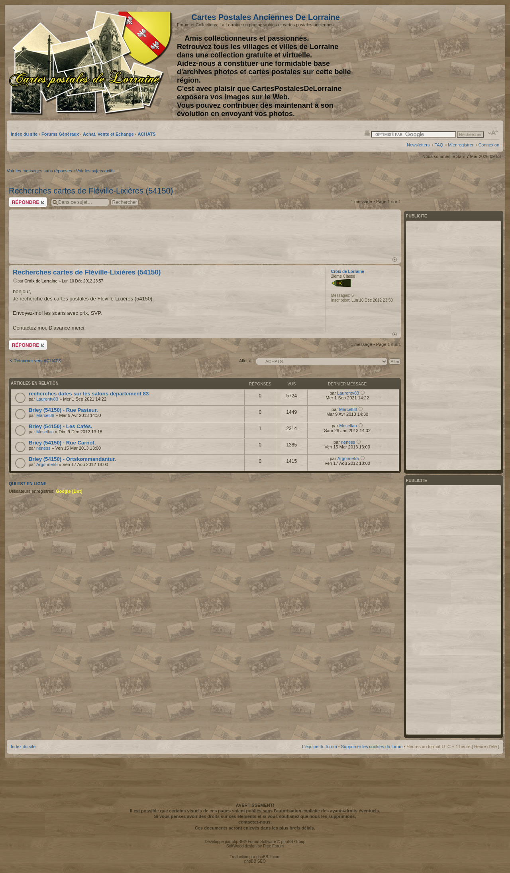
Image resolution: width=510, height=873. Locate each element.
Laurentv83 (47, 399)
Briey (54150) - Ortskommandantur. (72, 459)
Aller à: (246, 360)
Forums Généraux (60, 134)
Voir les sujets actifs (95, 170)
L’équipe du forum (319, 746)
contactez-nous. (255, 822)
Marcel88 (45, 415)
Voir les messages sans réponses (39, 170)
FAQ (438, 144)
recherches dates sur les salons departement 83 (89, 394)
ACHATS (147, 134)
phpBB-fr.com (268, 857)
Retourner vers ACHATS (37, 360)
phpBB (237, 841)
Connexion (488, 144)
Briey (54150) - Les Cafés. (60, 426)
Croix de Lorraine (40, 281)
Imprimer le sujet (367, 132)
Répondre (28, 202)
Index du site (24, 134)
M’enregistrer (460, 144)
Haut (394, 259)
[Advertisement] (436, 63)
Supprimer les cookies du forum (372, 746)
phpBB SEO (255, 861)
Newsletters (418, 144)
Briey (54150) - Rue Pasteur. (63, 410)
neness (43, 448)
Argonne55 (47, 464)
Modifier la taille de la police (493, 132)
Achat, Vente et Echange (108, 134)
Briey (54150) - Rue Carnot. (62, 443)
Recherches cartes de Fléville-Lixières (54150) (91, 190)
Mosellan (45, 431)
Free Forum (273, 846)
